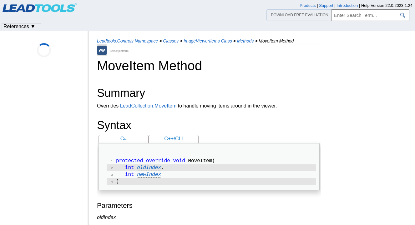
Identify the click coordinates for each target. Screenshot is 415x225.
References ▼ (19, 26)
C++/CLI (173, 138)
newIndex (149, 176)
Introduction (347, 5)
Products (308, 5)
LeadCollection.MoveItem (148, 105)
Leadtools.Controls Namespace (127, 40)
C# (123, 138)
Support (326, 5)
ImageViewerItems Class (208, 40)
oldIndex (149, 169)
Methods (245, 40)
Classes (171, 40)
